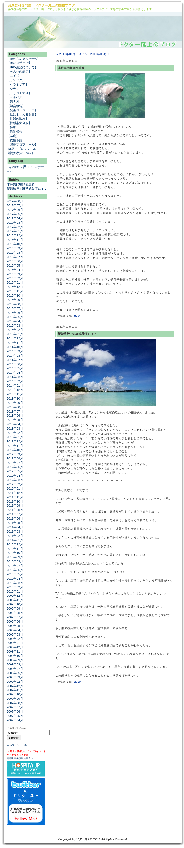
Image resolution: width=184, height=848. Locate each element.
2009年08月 (15, 613)
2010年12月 (15, 544)
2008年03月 (15, 677)
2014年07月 (15, 360)
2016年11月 (15, 239)
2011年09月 (15, 505)
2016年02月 (15, 278)
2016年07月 (15, 257)
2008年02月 (15, 681)
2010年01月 (15, 591)
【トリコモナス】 (19, 93)
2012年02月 (15, 484)
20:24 (77, 681)
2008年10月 (15, 656)
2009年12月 (15, 595)
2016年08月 (15, 252)
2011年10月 (15, 501)
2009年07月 (15, 617)
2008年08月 (15, 664)
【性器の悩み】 (17, 118)
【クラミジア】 (17, 84)
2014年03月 (15, 377)
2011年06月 (15, 518)
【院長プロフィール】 (22, 144)
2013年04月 (15, 424)
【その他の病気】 (19, 71)
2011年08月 (15, 510)
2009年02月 (15, 639)
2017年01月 (15, 231)
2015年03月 (15, 325)
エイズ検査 (13, 167)
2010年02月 (15, 587)
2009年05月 (15, 626)
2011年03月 (15, 531)
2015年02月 (15, 330)
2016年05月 (15, 265)
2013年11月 (15, 394)
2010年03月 (15, 583)
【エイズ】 (14, 76)
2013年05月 (15, 420)
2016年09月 (15, 248)
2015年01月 (15, 334)
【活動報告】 (16, 131)
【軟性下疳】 (16, 140)
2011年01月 (15, 540)
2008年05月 (15, 673)
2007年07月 (15, 707)
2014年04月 (15, 372)
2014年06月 (15, 364)
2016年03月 (15, 274)
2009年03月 (15, 634)
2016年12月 (15, 235)
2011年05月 (15, 523)
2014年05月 (15, 368)
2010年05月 (15, 574)
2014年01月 (15, 385)
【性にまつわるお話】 (22, 114)
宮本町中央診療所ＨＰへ (20, 758)
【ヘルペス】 (16, 97)
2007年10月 (15, 694)
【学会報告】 (16, 106)
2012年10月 (15, 450)
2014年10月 (15, 347)
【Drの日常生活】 (19, 63)
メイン (83, 54)
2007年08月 (15, 703)
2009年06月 (15, 621)
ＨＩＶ (10, 171)
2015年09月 (15, 300)
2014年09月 (15, 351)
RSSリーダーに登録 (18, 745)
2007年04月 (15, 720)
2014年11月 (15, 342)
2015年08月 (15, 304)
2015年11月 (15, 291)
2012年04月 (15, 475)
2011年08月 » (99, 54)
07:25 (77, 316)
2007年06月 (15, 711)
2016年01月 (15, 282)
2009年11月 (15, 600)
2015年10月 (15, 295)
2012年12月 (15, 441)
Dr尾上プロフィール (22, 149)
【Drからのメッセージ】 (24, 59)
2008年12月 (15, 647)
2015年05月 (15, 317)
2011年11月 (15, 497)
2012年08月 (15, 458)
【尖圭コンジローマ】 (22, 110)
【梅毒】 (13, 127)
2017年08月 (15, 201)
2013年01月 (15, 437)
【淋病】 (13, 136)
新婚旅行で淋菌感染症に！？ (27, 188)
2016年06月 (15, 261)
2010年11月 (15, 548)
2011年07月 (15, 514)
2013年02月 (15, 433)
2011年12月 (15, 493)
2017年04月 (15, 218)
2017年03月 (15, 222)
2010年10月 (15, 553)
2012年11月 (15, 445)
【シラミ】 (14, 89)
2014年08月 (15, 355)
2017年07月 (15, 205)
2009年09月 (15, 608)
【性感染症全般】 (19, 123)
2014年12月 (15, 338)
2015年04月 (15, 321)
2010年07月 (15, 565)
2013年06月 (15, 415)
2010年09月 (15, 557)
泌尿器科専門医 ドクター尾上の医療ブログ (41, 5)
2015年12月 (15, 287)
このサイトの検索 (16, 728)
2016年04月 (15, 270)
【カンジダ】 (16, 80)
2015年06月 (15, 313)
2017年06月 (15, 210)
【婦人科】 (14, 101)
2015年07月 (15, 308)
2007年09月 (15, 698)
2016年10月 (15, 244)
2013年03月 (15, 428)
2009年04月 (15, 630)
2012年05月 (15, 471)
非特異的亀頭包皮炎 (21, 184)
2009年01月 (15, 643)
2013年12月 (15, 390)
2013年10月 (15, 398)
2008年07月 (15, 668)
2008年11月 (15, 651)
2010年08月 (15, 561)
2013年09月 (15, 403)
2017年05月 (15, 214)
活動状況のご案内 (20, 153)
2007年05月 (15, 716)
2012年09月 (15, 454)
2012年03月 (15, 480)
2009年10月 (15, 604)
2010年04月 (15, 578)
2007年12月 (15, 686)
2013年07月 (15, 411)
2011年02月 (15, 536)
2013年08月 (15, 407)
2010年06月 (15, 570)
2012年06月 (15, 467)
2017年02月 (15, 227)
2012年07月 (15, 462)
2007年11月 (15, 690)
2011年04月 (15, 527)
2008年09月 (15, 660)
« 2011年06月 (66, 54)
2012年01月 (15, 488)
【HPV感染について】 (22, 67)
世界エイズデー (32, 167)
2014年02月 (15, 381)
